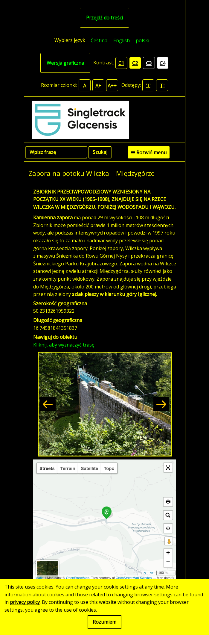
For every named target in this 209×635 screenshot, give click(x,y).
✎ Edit (148, 573)
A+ (98, 85)
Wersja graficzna (65, 63)
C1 (121, 63)
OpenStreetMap (77, 578)
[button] (48, 404)
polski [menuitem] (142, 40)
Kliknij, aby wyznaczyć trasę (63, 344)
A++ (112, 85)
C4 (162, 63)
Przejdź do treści (104, 17)
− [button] (168, 562)
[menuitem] (99, 40)
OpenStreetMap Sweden (134, 578)
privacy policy (25, 602)
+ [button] (168, 553)
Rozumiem (104, 622)
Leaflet (40, 578)
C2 (135, 63)
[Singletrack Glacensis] (105, 120)
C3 (149, 63)
